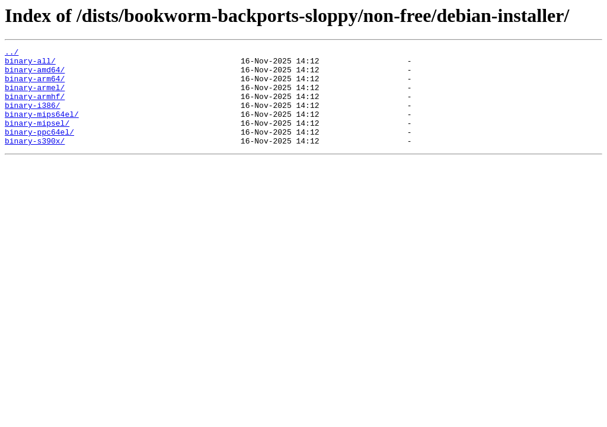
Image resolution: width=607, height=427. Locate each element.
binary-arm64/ (35, 85)
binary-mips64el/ (42, 128)
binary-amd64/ (35, 74)
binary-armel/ (35, 96)
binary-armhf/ (35, 106)
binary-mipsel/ (37, 138)
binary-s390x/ (35, 160)
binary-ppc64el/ (39, 149)
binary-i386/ (32, 117)
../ (11, 53)
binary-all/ (30, 64)
